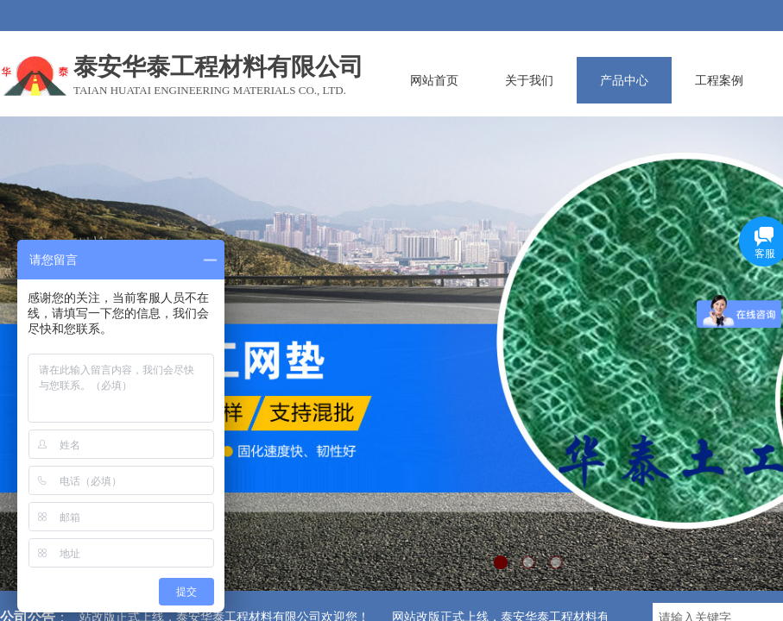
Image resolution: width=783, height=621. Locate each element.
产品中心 (624, 80)
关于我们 (529, 80)
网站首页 (434, 80)
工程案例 (719, 80)
